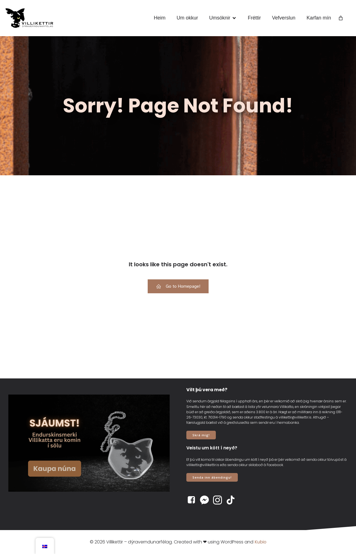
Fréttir (254, 18)
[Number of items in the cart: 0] (340, 18)
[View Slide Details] (89, 443)
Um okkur (187, 18)
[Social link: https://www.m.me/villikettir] (206, 500)
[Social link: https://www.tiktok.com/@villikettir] (232, 500)
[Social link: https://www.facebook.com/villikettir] (193, 500)
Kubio (260, 542)
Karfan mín (318, 18)
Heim (159, 18)
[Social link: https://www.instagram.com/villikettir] (219, 500)
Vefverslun (283, 18)
